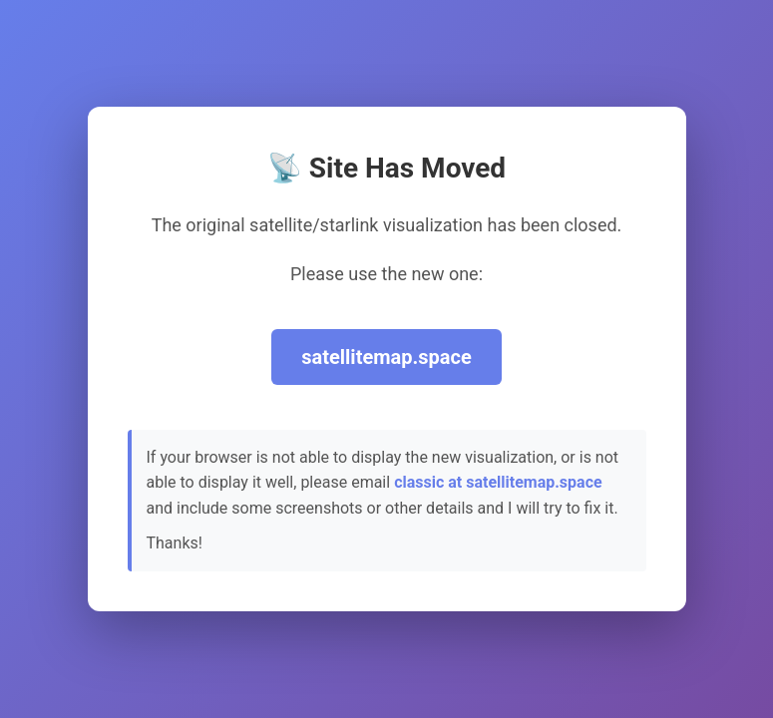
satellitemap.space (386, 357)
